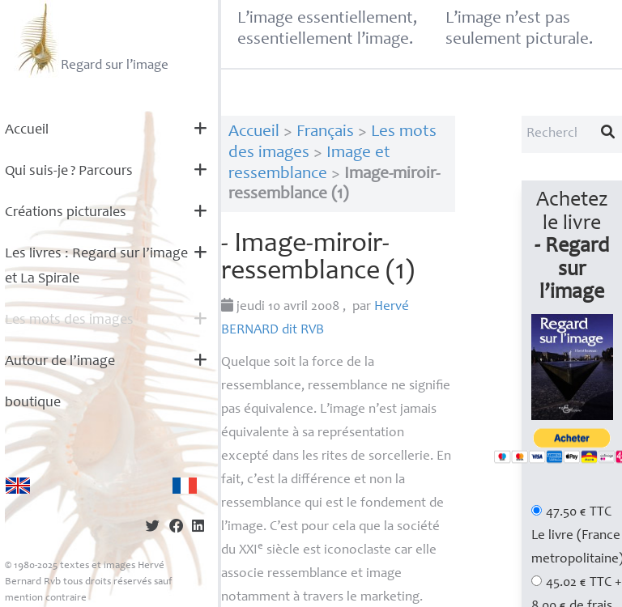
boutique (33, 403)
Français (325, 132)
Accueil (27, 130)
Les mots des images (69, 320)
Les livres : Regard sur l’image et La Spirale (96, 267)
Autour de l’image (60, 361)
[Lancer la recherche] (608, 134)
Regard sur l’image (91, 39)
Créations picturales (65, 213)
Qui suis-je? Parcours (69, 171)
